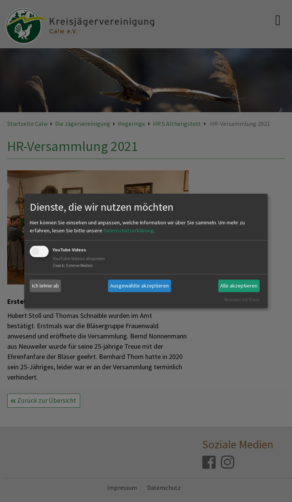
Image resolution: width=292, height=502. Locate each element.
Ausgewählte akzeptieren (139, 285)
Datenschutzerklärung (128, 230)
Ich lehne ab (45, 285)
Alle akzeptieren (238, 285)
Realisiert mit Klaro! (241, 299)
